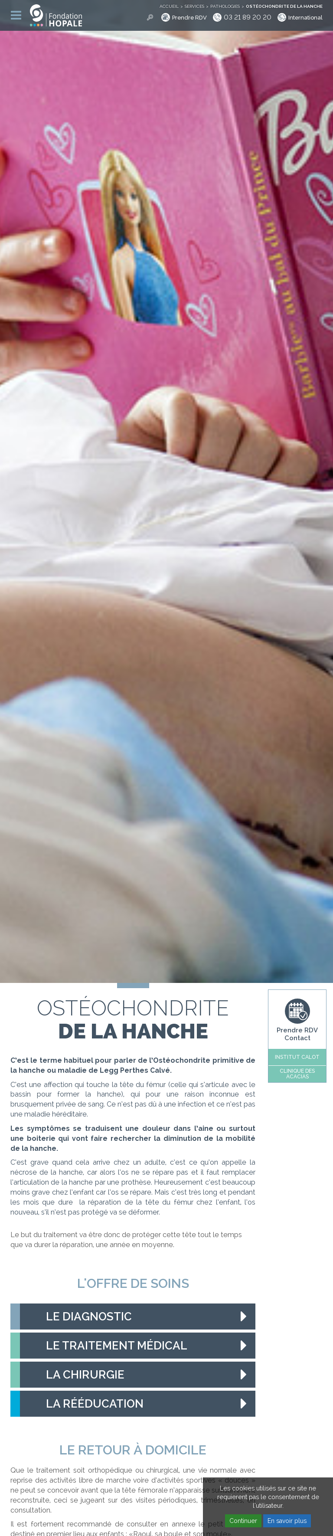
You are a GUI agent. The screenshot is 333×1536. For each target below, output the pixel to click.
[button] (132, 1316)
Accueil (169, 6)
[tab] (132, 1316)
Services (194, 6)
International (305, 17)
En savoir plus (287, 1520)
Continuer (243, 1520)
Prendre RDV (189, 17)
